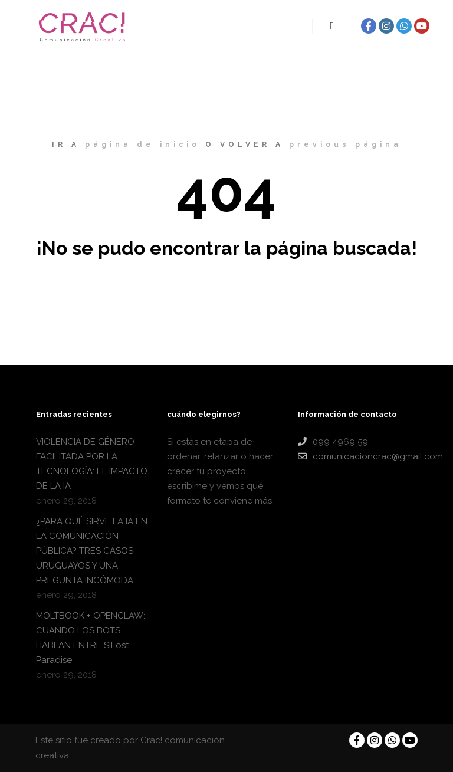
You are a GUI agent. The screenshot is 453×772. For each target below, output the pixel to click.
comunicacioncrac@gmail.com (357, 456)
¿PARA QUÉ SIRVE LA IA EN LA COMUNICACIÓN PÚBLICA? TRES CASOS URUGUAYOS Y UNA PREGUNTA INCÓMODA (91, 551)
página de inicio (142, 144)
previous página (345, 144)
